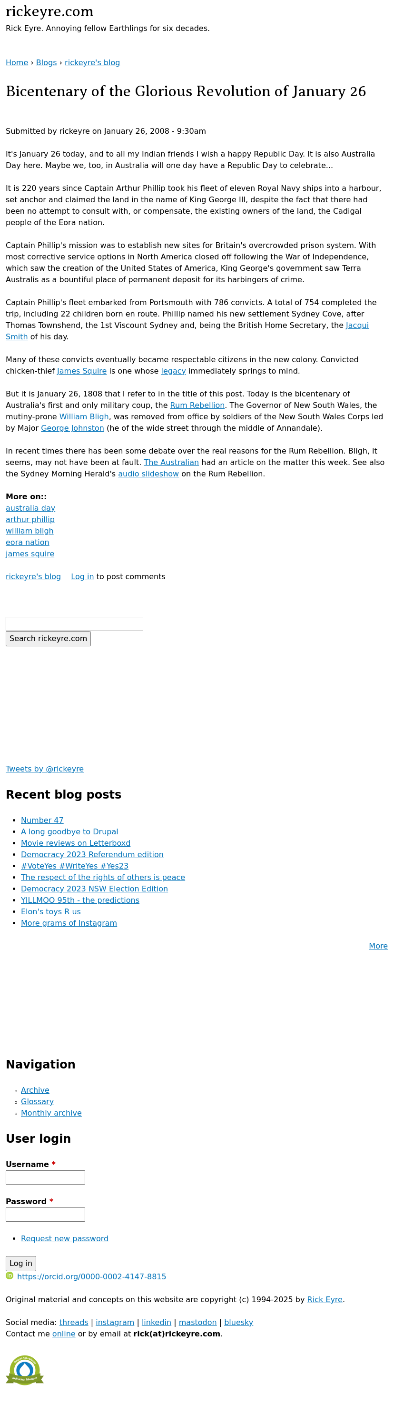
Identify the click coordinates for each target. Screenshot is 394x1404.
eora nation (27, 542)
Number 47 (42, 820)
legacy (174, 371)
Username (31, 1164)
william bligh (30, 530)
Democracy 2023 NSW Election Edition (94, 888)
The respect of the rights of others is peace (103, 877)
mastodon (198, 1322)
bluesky (238, 1322)
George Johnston (72, 428)
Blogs (46, 62)
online (64, 1333)
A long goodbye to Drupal (69, 831)
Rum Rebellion (197, 405)
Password (29, 1201)
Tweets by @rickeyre (45, 768)
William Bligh (84, 416)
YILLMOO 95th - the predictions (80, 900)
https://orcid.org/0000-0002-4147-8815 (86, 1276)
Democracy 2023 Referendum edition (92, 854)
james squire (30, 553)
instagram (115, 1322)
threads (74, 1322)
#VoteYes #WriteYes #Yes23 (74, 865)
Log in (82, 576)
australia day (30, 508)
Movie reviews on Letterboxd (75, 843)
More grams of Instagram (69, 923)
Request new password (64, 1238)
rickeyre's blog (92, 62)
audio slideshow (148, 473)
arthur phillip (30, 519)
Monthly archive (51, 1112)
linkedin (156, 1322)
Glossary (37, 1101)
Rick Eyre (325, 1299)
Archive (35, 1090)
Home (17, 62)
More (378, 945)
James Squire (82, 371)
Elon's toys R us (51, 911)
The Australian (171, 462)
